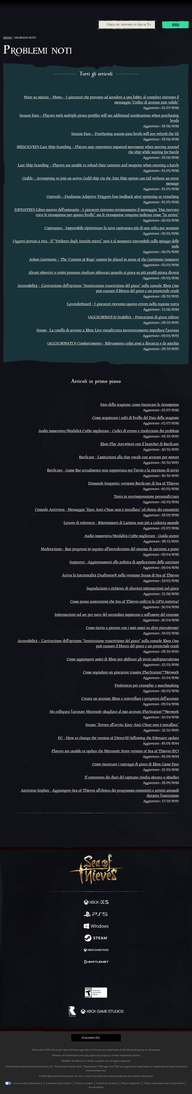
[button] (96, 1037)
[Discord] (107, 976)
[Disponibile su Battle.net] (96, 962)
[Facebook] (67, 975)
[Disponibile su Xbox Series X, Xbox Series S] (96, 902)
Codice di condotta (107, 1083)
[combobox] (126, 24)
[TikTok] (115, 976)
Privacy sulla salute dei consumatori (163, 1083)
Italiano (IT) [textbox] (91, 1038)
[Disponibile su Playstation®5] (96, 914)
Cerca (175, 25)
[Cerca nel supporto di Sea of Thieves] (127, 24)
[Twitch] (83, 976)
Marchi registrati (131, 1083)
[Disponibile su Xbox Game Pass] (96, 950)
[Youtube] (95, 976)
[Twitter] (75, 975)
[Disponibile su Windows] (96, 926)
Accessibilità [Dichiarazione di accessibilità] (96, 1087)
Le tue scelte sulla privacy (27, 1083)
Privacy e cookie (84, 1083)
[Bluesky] (123, 976)
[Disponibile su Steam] (96, 938)
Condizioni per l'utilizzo (58, 1083)
